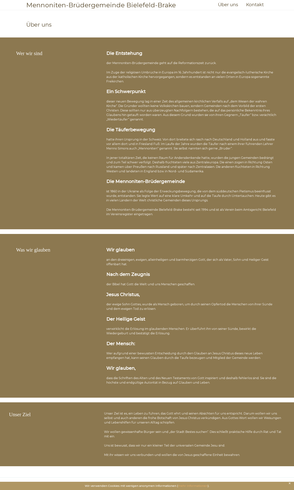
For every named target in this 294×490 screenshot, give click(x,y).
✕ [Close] (289, 483)
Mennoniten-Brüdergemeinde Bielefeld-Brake (101, 5)
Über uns (226, 4)
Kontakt (254, 4)
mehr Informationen (193, 486)
